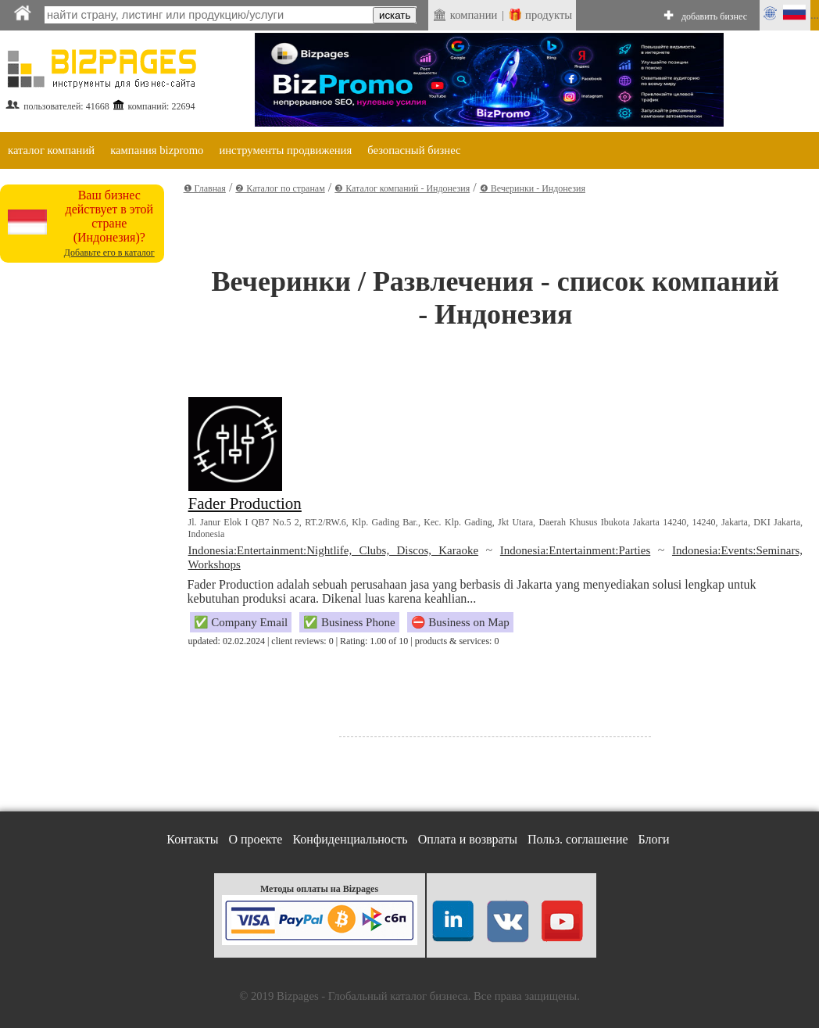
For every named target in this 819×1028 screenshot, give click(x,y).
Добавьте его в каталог (109, 252)
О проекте (255, 839)
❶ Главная (205, 188)
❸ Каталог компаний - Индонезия (402, 188)
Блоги (654, 839)
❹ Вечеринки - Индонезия (532, 188)
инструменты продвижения (285, 150)
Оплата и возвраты (467, 839)
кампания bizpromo (156, 150)
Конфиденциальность (349, 839)
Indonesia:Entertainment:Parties (575, 550)
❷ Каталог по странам (279, 188)
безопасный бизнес (413, 150)
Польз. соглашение (578, 839)
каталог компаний (51, 150)
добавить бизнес (714, 16)
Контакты (192, 839)
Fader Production (245, 503)
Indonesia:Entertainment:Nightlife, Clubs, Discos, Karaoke (333, 550)
